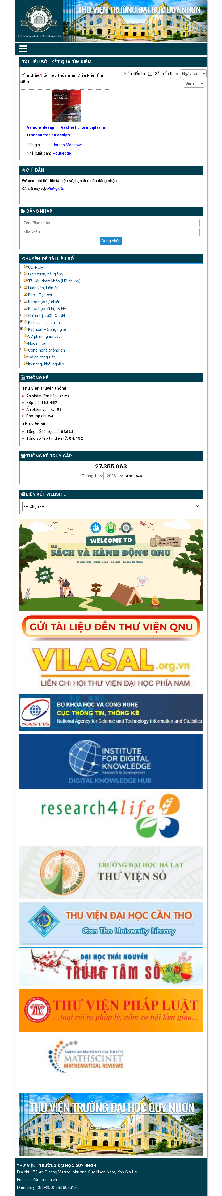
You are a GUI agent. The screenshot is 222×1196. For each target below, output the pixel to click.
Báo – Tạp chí (40, 295)
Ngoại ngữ (37, 343)
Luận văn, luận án (43, 288)
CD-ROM (36, 267)
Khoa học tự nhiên (44, 302)
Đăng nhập (111, 240)
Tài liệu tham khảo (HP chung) (54, 281)
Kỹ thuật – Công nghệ (47, 329)
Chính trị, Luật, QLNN (46, 316)
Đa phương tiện (42, 357)
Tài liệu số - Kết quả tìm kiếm (56, 61)
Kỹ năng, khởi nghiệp (46, 364)
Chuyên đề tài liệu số (48, 258)
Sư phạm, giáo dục (44, 336)
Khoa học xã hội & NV (47, 309)
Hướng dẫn (55, 189)
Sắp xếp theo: (167, 74)
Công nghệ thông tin (46, 350)
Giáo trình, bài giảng (45, 274)
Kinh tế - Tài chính (44, 322)
